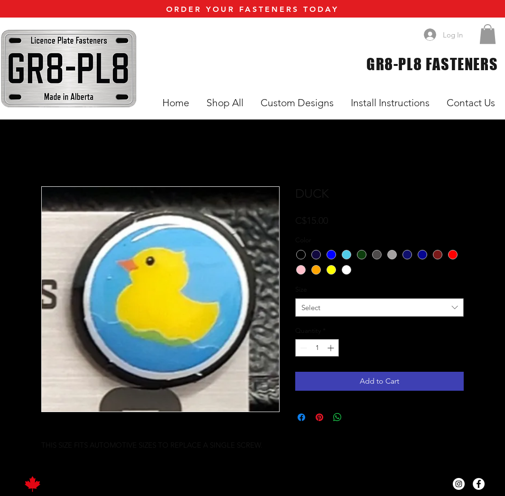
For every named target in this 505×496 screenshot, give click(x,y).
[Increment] (331, 348)
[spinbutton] (317, 348)
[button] (487, 34)
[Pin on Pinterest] (319, 417)
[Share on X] (355, 417)
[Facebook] (479, 484)
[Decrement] (303, 348)
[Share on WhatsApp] (337, 417)
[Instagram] (459, 484)
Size (301, 289)
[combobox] (379, 307)
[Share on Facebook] (301, 417)
